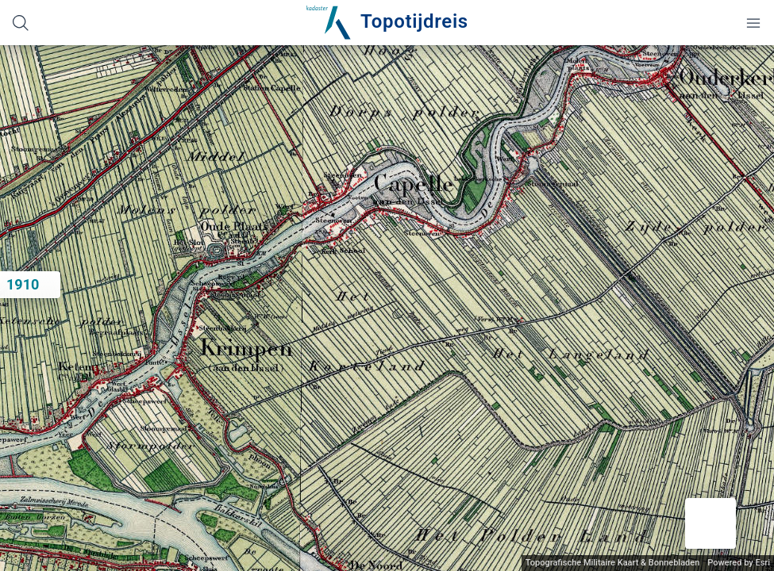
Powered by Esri (738, 563)
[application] (387, 308)
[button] (710, 523)
